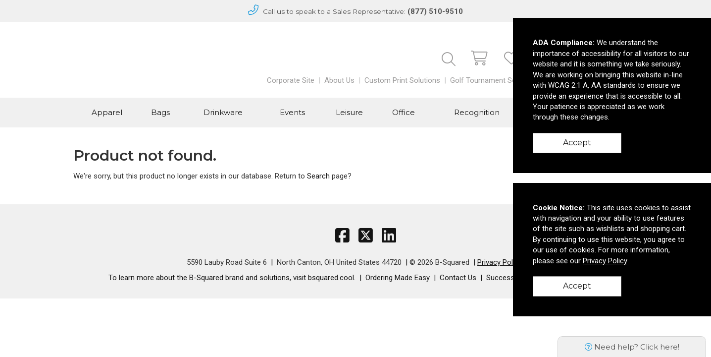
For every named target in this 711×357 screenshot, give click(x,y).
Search (318, 176)
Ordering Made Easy (397, 277)
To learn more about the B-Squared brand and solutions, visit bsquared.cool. (232, 277)
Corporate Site (290, 80)
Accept (577, 142)
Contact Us (458, 277)
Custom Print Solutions (402, 80)
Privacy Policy (499, 262)
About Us (339, 80)
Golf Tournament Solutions (494, 80)
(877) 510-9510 (435, 11)
